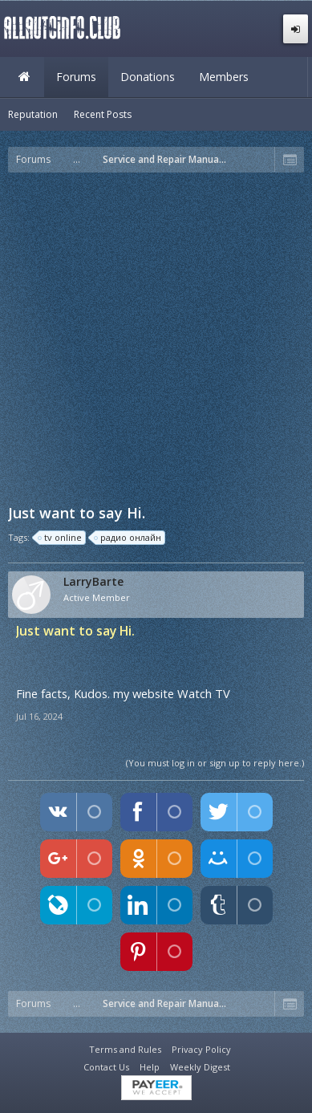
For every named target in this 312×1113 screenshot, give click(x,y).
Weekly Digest (200, 1067)
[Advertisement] (156, 337)
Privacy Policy (201, 1049)
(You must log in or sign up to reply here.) (215, 763)
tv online (60, 537)
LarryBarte (93, 581)
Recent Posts (103, 114)
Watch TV (203, 693)
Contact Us (106, 1067)
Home (24, 77)
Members (224, 76)
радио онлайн (128, 537)
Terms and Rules (125, 1049)
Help (150, 1067)
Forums (76, 76)
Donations (147, 76)
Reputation (33, 114)
